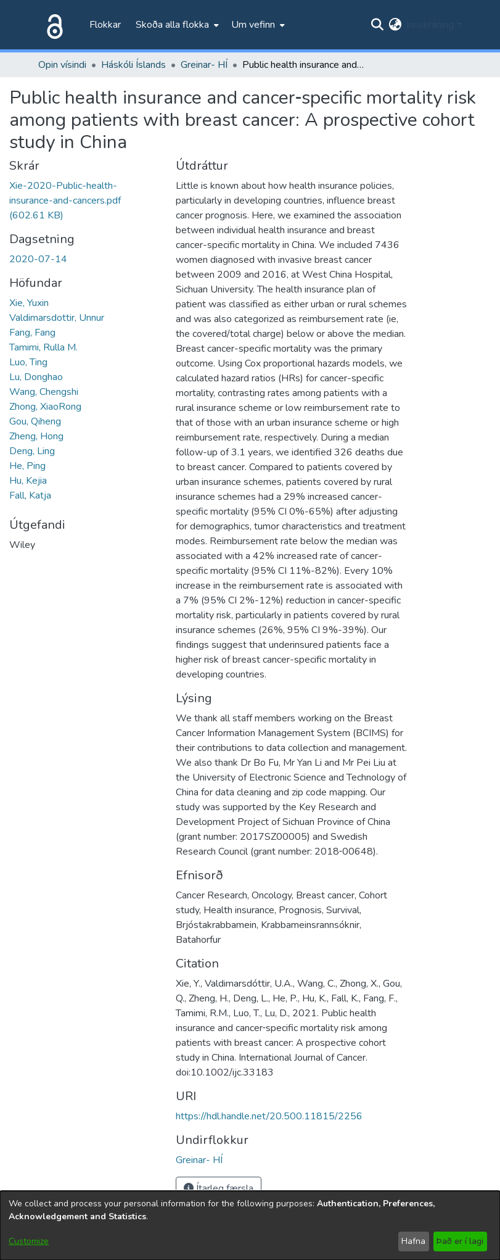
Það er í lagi (459, 1241)
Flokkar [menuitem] (105, 24)
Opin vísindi (62, 65)
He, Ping (27, 466)
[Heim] (52, 24)
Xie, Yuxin (29, 303)
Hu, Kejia (28, 480)
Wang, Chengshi (43, 392)
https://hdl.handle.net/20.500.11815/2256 (269, 1116)
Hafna (413, 1241)
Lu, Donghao (36, 377)
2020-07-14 (38, 259)
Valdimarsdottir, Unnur (56, 318)
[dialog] (250, 1225)
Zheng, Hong (36, 436)
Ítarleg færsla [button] (218, 1188)
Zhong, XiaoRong (45, 406)
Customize (29, 1241)
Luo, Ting (28, 362)
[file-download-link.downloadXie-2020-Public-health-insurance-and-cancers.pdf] (65, 200)
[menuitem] (176, 24)
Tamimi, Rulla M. (43, 347)
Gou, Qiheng (35, 421)
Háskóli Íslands (133, 65)
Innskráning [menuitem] (430, 24)
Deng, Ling (32, 451)
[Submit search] (377, 24)
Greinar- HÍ (204, 65)
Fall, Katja (30, 495)
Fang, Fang (32, 332)
